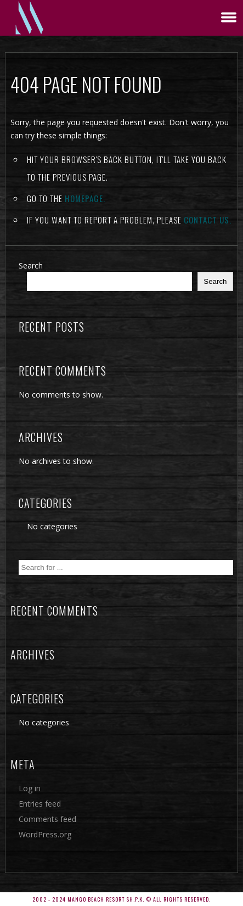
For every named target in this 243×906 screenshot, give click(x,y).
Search (31, 265)
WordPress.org (45, 834)
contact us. (207, 220)
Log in (30, 788)
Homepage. (85, 198)
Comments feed (47, 819)
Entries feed (40, 803)
